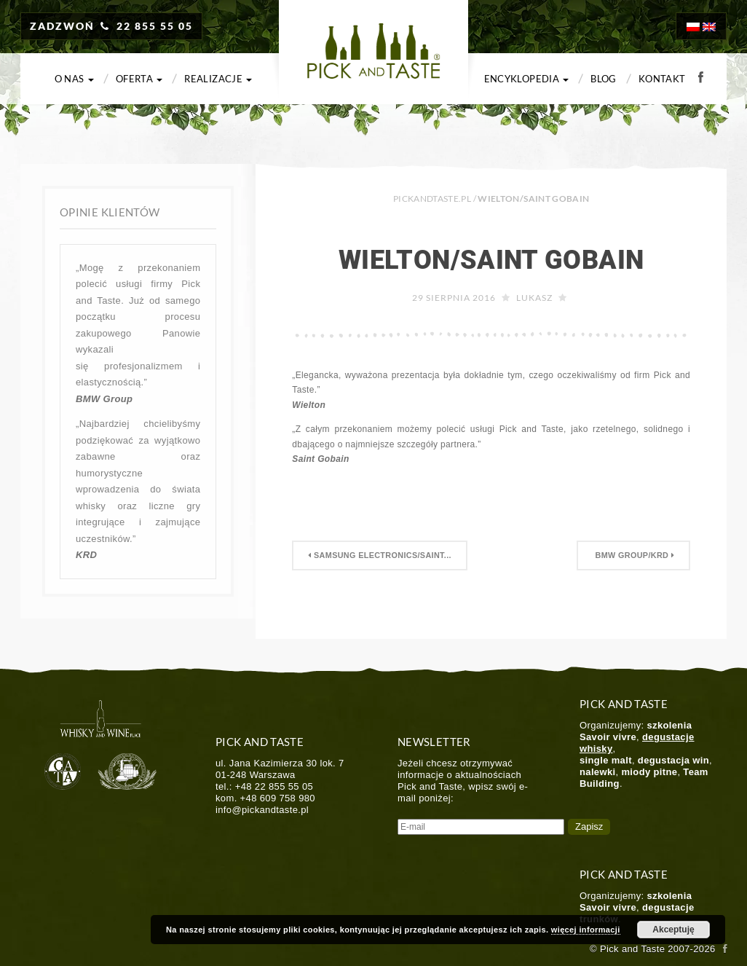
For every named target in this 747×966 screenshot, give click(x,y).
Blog (603, 79)
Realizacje (218, 79)
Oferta (139, 79)
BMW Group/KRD (633, 555)
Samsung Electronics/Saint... (379, 555)
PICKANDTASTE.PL (432, 198)
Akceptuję (673, 929)
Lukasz (534, 297)
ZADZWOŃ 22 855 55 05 (111, 26)
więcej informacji (585, 929)
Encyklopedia (526, 79)
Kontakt (662, 79)
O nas (74, 79)
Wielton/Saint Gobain (491, 260)
